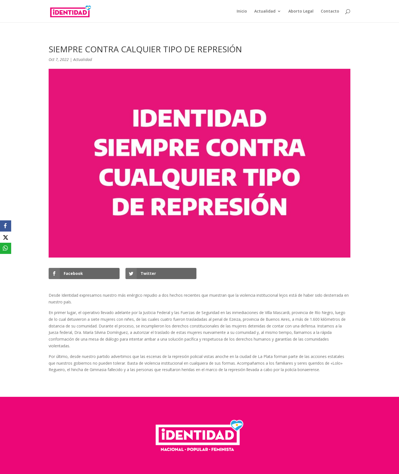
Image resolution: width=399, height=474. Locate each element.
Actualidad (265, 11)
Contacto (330, 11)
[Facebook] (5, 226)
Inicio (242, 11)
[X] (5, 237)
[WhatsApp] (5, 248)
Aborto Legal (301, 11)
